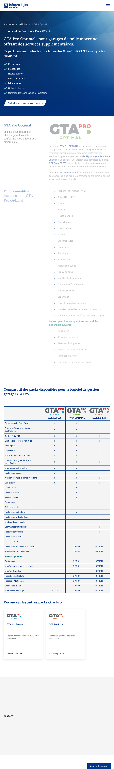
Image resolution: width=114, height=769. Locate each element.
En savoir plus (13, 653)
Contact (9, 716)
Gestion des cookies (99, 766)
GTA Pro (23, 24)
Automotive (9, 24)
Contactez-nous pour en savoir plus (24, 103)
